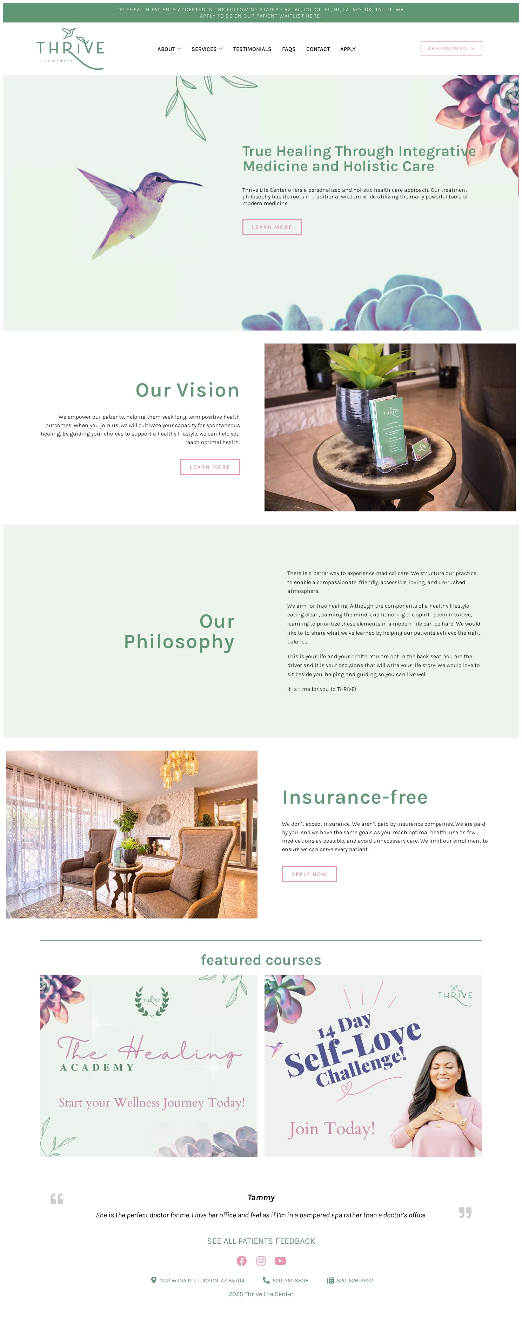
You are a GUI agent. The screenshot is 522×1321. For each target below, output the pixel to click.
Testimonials (252, 49)
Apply (348, 49)
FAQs (289, 49)
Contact (318, 49)
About (169, 49)
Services (207, 49)
